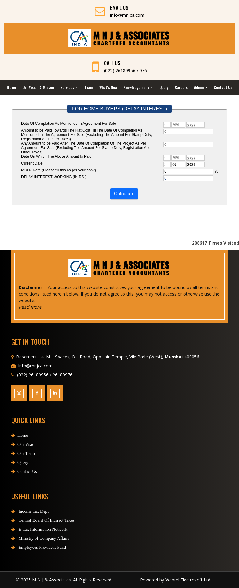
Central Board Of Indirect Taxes (42, 520)
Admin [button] (199, 87)
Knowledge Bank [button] (137, 87)
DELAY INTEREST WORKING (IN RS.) (53, 177)
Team (88, 87)
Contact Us (223, 87)
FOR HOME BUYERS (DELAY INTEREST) (119, 108)
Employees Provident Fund (38, 547)
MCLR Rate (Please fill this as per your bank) (58, 170)
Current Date (32, 163)
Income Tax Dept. (30, 511)
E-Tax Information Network (39, 529)
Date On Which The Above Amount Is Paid (56, 156)
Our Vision (24, 444)
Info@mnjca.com (35, 366)
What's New (108, 87)
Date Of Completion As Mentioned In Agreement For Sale (68, 123)
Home (11, 87)
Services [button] (67, 87)
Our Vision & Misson (38, 87)
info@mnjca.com (127, 15)
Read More (30, 307)
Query (163, 87)
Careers (181, 87)
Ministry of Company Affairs (40, 538)
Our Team (23, 453)
